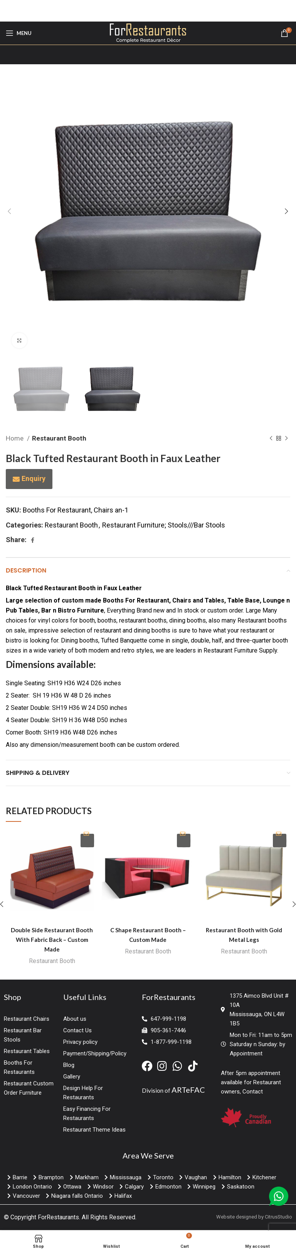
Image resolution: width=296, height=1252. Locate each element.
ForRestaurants (58, 1218)
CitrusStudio (278, 1218)
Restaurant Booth (59, 438)
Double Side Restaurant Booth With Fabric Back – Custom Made (52, 939)
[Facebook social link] (33, 540)
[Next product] (286, 438)
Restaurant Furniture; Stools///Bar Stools (163, 525)
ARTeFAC (188, 1090)
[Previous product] (271, 438)
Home (15, 438)
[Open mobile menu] (18, 33)
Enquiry (33, 478)
